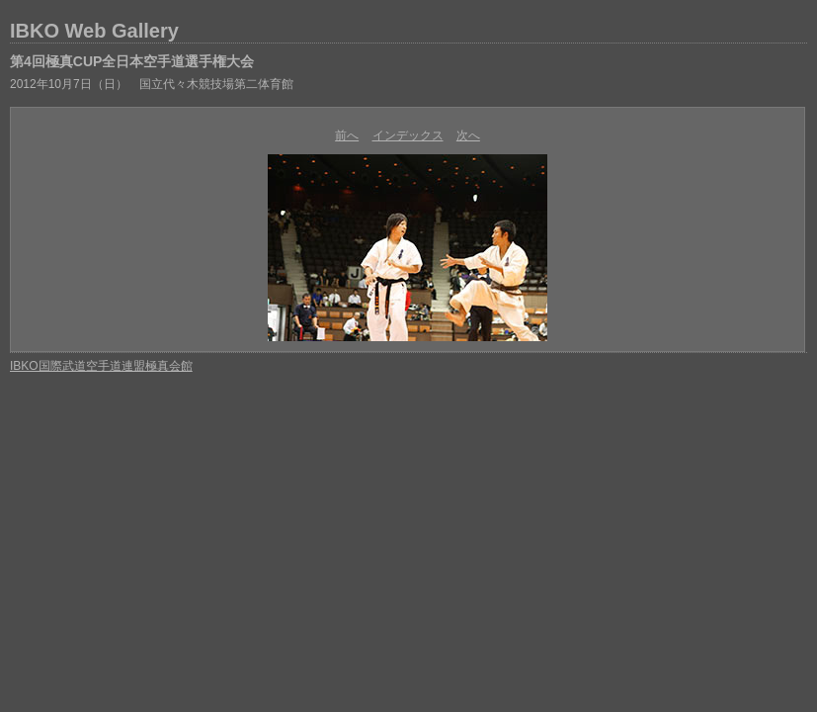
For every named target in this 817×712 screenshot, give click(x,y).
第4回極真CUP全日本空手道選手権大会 (132, 61)
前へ (347, 135)
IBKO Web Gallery (94, 31)
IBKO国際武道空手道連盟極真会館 (101, 366)
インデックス (408, 135)
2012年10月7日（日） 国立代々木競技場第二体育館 (151, 84)
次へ (468, 135)
